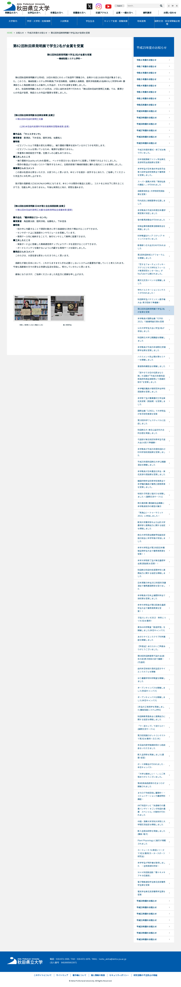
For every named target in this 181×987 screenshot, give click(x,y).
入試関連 (64, 20)
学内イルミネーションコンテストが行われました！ (151, 291)
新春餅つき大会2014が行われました (152, 247)
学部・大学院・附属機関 (38, 20)
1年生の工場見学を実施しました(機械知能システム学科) (151, 708)
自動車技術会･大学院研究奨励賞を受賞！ (151, 192)
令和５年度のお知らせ (146, 79)
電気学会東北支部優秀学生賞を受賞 (151, 893)
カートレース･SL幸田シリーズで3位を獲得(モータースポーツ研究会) (151, 853)
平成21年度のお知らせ (147, 920)
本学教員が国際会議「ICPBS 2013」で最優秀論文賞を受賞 (151, 320)
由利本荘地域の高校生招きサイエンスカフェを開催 (151, 670)
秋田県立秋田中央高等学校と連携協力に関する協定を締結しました (151, 573)
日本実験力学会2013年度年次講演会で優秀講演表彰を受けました (152, 585)
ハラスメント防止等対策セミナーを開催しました (151, 358)
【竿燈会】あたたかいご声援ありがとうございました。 (151, 648)
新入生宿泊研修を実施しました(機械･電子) (151, 832)
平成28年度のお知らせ (147, 124)
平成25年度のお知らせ (37, 32)
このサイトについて (43, 975)
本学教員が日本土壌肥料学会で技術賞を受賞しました (151, 597)
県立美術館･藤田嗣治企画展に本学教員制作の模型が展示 (151, 504)
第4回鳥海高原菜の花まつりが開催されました (151, 785)
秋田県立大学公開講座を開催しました (151, 339)
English (119, 6)
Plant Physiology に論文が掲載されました (152, 842)
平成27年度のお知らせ (147, 130)
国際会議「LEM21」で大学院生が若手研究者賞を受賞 (152, 412)
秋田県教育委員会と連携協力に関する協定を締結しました (151, 718)
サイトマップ (62, 975)
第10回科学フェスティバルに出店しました (151, 422)
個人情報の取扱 (98, 975)
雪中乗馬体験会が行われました (151, 219)
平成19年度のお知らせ (147, 932)
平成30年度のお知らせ (147, 111)
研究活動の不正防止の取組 (145, 975)
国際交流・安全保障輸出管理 (167, 22)
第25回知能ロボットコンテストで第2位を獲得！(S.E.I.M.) (152, 737)
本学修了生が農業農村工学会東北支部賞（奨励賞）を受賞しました (151, 401)
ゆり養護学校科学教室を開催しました (151, 680)
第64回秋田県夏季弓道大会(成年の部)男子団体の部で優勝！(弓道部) (151, 659)
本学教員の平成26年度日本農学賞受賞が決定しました (152, 212)
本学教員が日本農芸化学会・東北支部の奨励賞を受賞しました (151, 473)
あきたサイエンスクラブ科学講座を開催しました (151, 638)
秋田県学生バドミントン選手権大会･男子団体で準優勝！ (151, 301)
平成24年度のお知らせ (147, 900)
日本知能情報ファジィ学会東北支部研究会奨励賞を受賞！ (151, 161)
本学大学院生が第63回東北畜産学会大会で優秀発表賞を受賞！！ (152, 608)
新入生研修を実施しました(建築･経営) (151, 756)
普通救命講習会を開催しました (151, 366)
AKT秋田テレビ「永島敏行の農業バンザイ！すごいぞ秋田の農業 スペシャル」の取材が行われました (151, 810)
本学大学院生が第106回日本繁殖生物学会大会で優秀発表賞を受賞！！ (151, 550)
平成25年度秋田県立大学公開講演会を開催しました (152, 463)
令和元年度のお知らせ (146, 104)
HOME (10, 32)
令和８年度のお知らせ (146, 60)
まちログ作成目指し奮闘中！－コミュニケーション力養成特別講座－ (151, 795)
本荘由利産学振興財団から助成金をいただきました (151, 746)
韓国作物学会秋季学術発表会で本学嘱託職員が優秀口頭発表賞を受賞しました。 (151, 484)
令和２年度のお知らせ (146, 98)
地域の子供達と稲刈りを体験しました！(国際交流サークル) (151, 495)
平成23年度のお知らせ (147, 907)
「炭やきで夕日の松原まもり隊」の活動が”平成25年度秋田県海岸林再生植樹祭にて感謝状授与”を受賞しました (151, 377)
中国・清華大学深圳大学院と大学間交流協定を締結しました (151, 823)
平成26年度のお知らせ (147, 136)
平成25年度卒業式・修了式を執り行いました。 (152, 151)
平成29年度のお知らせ (147, 117)
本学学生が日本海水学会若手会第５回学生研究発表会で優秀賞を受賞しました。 (151, 171)
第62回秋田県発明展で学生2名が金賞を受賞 (151, 310)
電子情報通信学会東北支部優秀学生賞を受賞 (151, 883)
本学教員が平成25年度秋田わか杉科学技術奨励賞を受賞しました (152, 452)
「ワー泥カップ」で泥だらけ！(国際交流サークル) (151, 727)
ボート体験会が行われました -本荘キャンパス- (151, 766)
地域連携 (141, 20)
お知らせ (20, 32)
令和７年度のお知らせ (146, 66)
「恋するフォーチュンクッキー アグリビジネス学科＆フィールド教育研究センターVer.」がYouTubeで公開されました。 (151, 269)
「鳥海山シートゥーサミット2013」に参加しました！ (150, 514)
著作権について (79, 975)
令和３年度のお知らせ (146, 92)
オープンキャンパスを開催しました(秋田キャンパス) (151, 689)
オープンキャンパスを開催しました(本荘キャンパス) (151, 699)
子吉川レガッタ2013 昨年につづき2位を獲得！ (152, 619)
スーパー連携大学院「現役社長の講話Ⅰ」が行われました (151, 183)
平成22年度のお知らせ (147, 913)
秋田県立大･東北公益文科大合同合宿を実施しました (151, 431)
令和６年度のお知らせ (146, 72)
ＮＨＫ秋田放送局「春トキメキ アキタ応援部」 (152, 874)
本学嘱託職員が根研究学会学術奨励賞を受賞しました (151, 390)
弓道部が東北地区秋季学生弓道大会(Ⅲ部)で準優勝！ (151, 441)
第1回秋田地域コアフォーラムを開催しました (151, 256)
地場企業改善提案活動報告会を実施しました (151, 228)
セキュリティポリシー (119, 975)
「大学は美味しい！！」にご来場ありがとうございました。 (151, 775)
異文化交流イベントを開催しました (151, 282)
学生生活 (90, 20)
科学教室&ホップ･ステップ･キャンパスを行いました (151, 237)
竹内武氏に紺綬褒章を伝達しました (151, 202)
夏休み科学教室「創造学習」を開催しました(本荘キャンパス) (151, 629)
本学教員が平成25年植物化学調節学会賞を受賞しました (152, 349)
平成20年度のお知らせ (147, 926)
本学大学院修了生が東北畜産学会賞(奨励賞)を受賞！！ (151, 562)
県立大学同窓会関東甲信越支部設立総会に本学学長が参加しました (151, 538)
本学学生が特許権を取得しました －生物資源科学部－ (151, 864)
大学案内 (13, 20)
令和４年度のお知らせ (146, 85)
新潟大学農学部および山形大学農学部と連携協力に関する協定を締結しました (151, 525)
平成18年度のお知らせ (147, 939)
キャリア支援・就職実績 (115, 20)
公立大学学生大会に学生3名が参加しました (151, 329)
